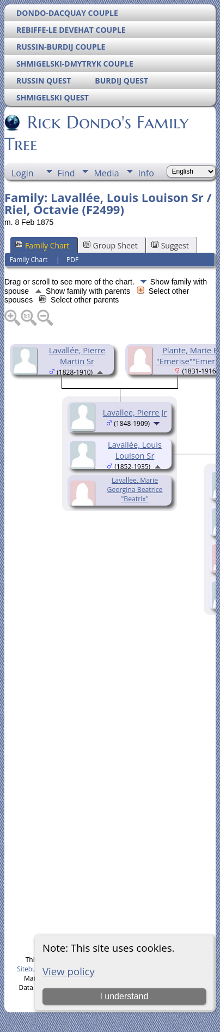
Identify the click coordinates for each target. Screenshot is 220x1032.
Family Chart (42, 245)
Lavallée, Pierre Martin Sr (77, 355)
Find (66, 173)
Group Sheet (110, 245)
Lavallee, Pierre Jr (135, 412)
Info (146, 173)
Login (22, 173)
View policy (68, 971)
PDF (72, 259)
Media (106, 173)
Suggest (170, 245)
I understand (124, 996)
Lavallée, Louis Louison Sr (135, 450)
